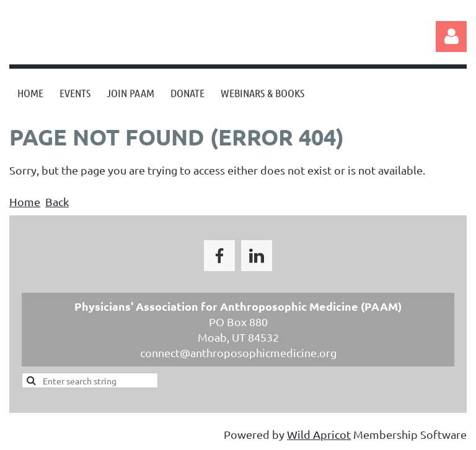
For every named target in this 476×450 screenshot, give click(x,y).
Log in (451, 36)
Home (24, 201)
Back (57, 201)
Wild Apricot (319, 434)
